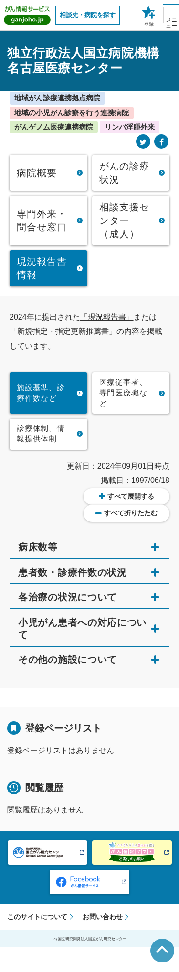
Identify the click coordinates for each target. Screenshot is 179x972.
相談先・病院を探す (88, 15)
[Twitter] (143, 142)
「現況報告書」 (107, 317)
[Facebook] (161, 142)
